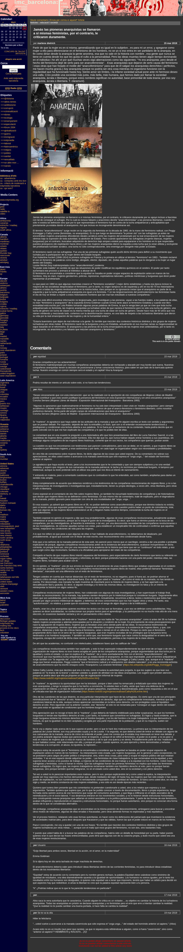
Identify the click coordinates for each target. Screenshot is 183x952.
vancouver (5, 255)
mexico (3, 399)
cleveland (4, 489)
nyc (2, 542)
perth (2, 445)
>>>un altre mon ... (10, 162)
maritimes (4, 241)
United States (7, 463)
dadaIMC (4, 640)
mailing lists (5, 625)
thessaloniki (5, 371)
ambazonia (5, 220)
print (2, 207)
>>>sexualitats (8, 159)
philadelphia (6, 547)
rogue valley (6, 558)
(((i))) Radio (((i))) (13, 88)
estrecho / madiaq (8, 225)
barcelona (5, 292)
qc (1, 274)
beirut (3, 600)
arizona (3, 466)
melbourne (5, 440)
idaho (2, 505)
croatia (3, 304)
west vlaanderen (8, 376)
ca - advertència (7, 178)
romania (4, 359)
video (2, 214)
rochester (4, 556)
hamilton (4, 239)
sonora (3, 413)
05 (24, 28)
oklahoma (4, 544)
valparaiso (5, 420)
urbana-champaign (9, 584)
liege (2, 332)
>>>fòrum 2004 (8, 127)
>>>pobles (6, 153)
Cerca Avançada (13, 73)
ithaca (3, 507)
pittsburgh (5, 549)
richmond (4, 554)
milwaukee (5, 524)
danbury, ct (5, 494)
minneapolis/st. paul (9, 526)
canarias (4, 223)
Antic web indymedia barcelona (13, 79)
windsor (3, 260)
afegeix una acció (13, 59)
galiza (3, 313)
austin (3, 473)
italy (2, 327)
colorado (4, 491)
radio (2, 209)
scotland (4, 364)
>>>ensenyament (9, 121)
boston (3, 480)
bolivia (3, 385)
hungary (4, 320)
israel (2, 602)
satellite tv (5, 211)
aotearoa (4, 429)
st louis (3, 575)
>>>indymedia (7, 140)
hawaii (3, 498)
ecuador (4, 396)
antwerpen (5, 285)
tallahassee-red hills (9, 577)
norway (3, 348)
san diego (4, 561)
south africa (5, 230)
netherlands (5, 343)
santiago (4, 410)
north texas (5, 540)
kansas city (5, 510)
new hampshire (7, 528)
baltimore (4, 475)
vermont (4, 588)
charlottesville (6, 484)
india (2, 457)
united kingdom (7, 373)
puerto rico (5, 403)
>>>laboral (6, 143)
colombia (4, 394)
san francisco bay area (11, 565)
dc (1, 496)
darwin (3, 433)
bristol (3, 299)
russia (3, 362)
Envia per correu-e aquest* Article (67, 20)
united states (6, 581)
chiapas (3, 389)
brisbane (4, 431)
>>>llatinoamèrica (9, 146)
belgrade (4, 297)
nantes (3, 341)
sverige (3, 366)
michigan (4, 521)
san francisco (6, 563)
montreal (4, 244)
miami (3, 519)
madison (4, 514)
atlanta (3, 470)
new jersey (5, 531)
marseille (4, 339)
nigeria (3, 227)
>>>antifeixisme (8, 105)
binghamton (5, 477)
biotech (3, 612)
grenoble (4, 318)
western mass (6, 591)
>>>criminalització (9, 111)
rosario (3, 408)
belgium (4, 295)
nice (2, 345)
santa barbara (6, 568)
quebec (3, 251)
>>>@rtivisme (7, 98)
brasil (2, 387)
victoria (3, 258)
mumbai (4, 459)
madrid (3, 336)
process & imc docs (9, 628)
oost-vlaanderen (7, 350)
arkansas (4, 468)
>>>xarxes (6, 166)
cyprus (3, 306)
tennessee (5, 579)
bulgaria (4, 301)
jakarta (3, 436)
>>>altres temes (8, 102)
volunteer (4, 632)
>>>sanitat (6, 156)
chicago (3, 487)
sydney (3, 450)
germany (4, 315)
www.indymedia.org (9, 200)
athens (3, 288)
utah (2, 586)
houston (4, 500)
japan (2, 269)
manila (3, 271)
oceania (4, 443)
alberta (3, 237)
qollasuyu (4, 406)
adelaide (4, 426)
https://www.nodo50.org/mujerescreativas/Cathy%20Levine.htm (66, 678)
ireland (3, 322)
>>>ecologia (6, 118)
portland (4, 551)
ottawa (3, 248)
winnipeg (4, 262)
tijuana (3, 415)
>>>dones (5, 114)
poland (3, 355)
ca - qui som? (6, 188)
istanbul (3, 325)
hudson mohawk (8, 503)
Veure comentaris (39, 20)
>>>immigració (8, 137)
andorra (3, 283)
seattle (3, 572)
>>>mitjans (6, 150)
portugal (4, 357)
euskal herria (6, 311)
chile (2, 392)
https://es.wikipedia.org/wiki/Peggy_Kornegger (147, 664)
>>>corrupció (7, 108)
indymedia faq (6, 623)
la (1, 512)
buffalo (3, 482)
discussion (5, 619)
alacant (3, 281)
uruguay (4, 417)
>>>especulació (8, 124)
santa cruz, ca (6, 570)
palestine (4, 605)
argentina (4, 382)
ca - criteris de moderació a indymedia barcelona (13, 184)
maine (3, 517)
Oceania (4, 424)
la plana (4, 329)
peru (2, 401)
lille (1, 334)
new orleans (6, 535)
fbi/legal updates (8, 621)
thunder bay (5, 253)
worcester (4, 593)
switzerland (5, 369)
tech (2, 630)
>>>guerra (6, 134)
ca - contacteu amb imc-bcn (13, 181)
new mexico (5, 533)
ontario (3, 246)
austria (3, 290)
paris (2, 352)
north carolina (6, 538)
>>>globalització (8, 130)
